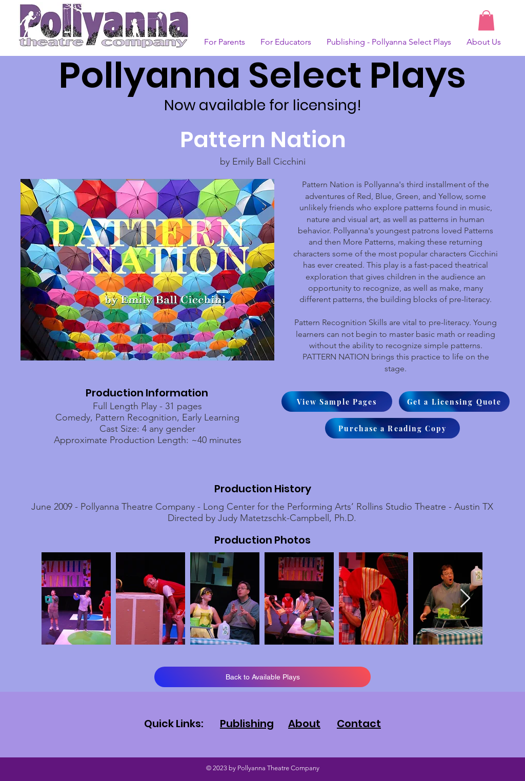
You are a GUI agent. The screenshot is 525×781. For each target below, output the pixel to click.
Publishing (247, 723)
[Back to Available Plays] (262, 677)
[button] (486, 20)
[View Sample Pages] (336, 401)
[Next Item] (465, 599)
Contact (359, 723)
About (304, 723)
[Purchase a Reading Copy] (392, 428)
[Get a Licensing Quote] (454, 401)
